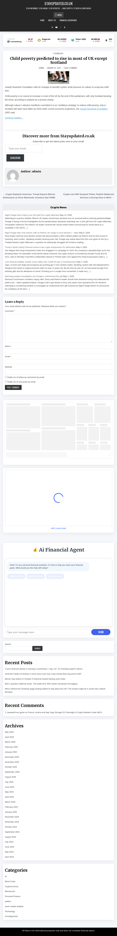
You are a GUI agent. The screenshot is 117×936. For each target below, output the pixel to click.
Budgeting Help (55, 576)
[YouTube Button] (56, 27)
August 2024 (10, 837)
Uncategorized (11, 916)
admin (41, 68)
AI (6, 876)
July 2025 (9, 782)
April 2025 (9, 797)
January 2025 (11, 812)
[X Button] (52, 27)
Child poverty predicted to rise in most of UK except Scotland (58, 60)
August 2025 (10, 777)
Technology (58, 53)
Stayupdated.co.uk (58, 3)
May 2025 (9, 792)
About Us (52, 20)
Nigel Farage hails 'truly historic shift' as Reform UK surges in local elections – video (41, 233)
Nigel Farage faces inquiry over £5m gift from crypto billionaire (32, 215)
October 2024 (11, 827)
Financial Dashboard (68, 20)
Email (8, 356)
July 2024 (9, 842)
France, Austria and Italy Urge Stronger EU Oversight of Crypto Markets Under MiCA (65, 712)
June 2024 (9, 847)
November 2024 (12, 822)
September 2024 (12, 832)
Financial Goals (16, 576)
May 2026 (9, 732)
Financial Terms (36, 576)
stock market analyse (14, 906)
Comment (10, 311)
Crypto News (58, 207)
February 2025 (11, 807)
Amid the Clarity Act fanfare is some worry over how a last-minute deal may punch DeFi (43, 674)
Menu (59, 14)
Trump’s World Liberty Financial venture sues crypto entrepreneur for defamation (40, 247)
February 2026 (11, 747)
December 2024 (12, 817)
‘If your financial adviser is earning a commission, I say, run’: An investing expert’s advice (43, 669)
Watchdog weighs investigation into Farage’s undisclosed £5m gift (34, 276)
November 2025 (12, 762)
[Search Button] (65, 27)
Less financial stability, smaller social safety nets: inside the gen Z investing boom (40, 262)
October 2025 (11, 767)
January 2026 (11, 752)
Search (8, 644)
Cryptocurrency (11, 886)
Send (101, 632)
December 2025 (12, 757)
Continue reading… (14, 118)
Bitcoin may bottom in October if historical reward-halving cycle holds (35, 679)
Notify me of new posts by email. (21, 382)
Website (8, 367)
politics (8, 901)
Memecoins (10, 891)
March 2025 (10, 802)
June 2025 (9, 787)
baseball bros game (16, 712)
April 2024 (9, 857)
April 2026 (9, 737)
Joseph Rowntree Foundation (94, 109)
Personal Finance (12, 896)
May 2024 (9, 852)
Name (8, 346)
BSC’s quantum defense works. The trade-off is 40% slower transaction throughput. (41, 684)
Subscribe (15, 158)
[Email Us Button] (60, 27)
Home (42, 20)
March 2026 (10, 742)
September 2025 (12, 772)
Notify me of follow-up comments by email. (26, 377)
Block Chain (10, 881)
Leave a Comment (70, 68)
